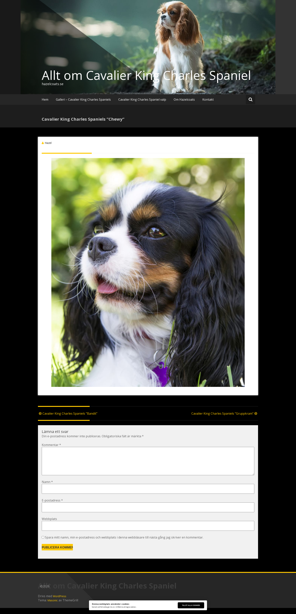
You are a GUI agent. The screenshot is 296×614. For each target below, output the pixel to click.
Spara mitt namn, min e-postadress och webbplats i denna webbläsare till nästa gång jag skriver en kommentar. (124, 543)
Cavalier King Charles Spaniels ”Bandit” (67, 413)
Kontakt (208, 99)
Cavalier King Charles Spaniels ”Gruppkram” (224, 413)
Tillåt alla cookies (191, 605)
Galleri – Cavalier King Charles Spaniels (83, 99)
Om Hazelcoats (184, 99)
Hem (45, 99)
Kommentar (51, 445)
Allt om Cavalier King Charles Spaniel (146, 75)
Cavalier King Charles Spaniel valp (142, 99)
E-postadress (52, 506)
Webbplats (49, 525)
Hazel (48, 143)
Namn (47, 488)
